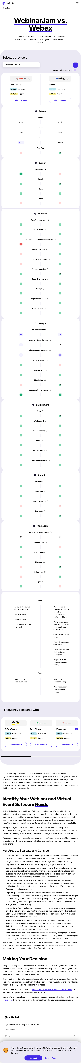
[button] (20, 89)
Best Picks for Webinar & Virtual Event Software (52, 989)
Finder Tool (7, 1000)
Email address (10, 1030)
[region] (40, 737)
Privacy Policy (51, 1058)
